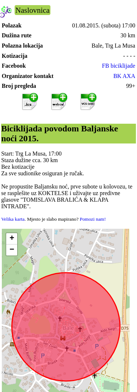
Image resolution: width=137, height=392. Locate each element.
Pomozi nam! (93, 219)
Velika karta (12, 219)
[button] (11, 238)
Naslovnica (32, 10)
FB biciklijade (118, 66)
